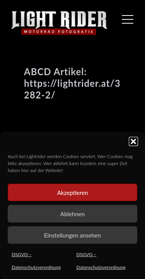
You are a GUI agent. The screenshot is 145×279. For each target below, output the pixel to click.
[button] (133, 141)
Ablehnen (72, 213)
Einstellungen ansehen (72, 235)
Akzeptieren (72, 192)
